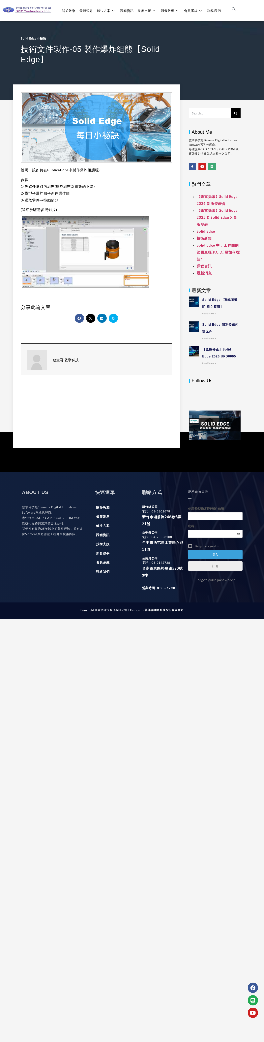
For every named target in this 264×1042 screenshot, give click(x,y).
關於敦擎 (68, 11)
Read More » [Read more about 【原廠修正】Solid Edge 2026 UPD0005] (209, 363)
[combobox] (244, 9)
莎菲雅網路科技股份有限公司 (164, 610)
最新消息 (86, 11)
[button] (79, 318)
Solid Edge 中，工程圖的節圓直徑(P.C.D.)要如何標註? (218, 252)
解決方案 (106, 10)
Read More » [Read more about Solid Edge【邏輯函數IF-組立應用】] (209, 313)
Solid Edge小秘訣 (33, 38)
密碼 (191, 526)
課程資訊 (127, 11)
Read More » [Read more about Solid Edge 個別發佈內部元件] (209, 338)
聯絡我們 (214, 11)
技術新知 (204, 238)
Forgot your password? (215, 580)
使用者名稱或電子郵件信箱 (206, 508)
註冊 (215, 566)
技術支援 (147, 10)
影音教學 (170, 10)
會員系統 (193, 10)
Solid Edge (206, 231)
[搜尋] (236, 113)
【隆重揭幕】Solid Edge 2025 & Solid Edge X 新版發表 (217, 217)
